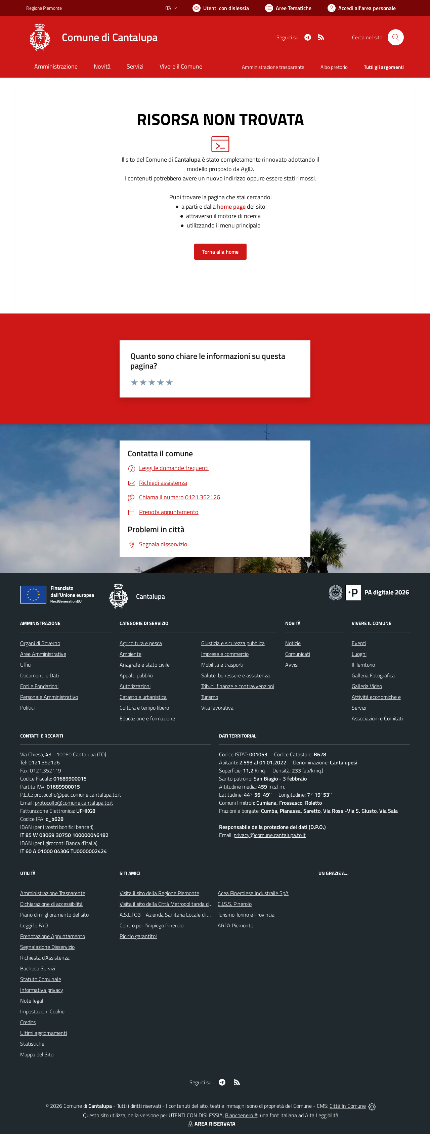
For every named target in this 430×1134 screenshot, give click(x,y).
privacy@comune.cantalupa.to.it (270, 835)
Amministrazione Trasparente (52, 893)
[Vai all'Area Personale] (361, 8)
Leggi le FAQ (34, 925)
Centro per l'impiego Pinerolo (151, 925)
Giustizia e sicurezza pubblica (233, 643)
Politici (27, 708)
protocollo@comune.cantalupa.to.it (74, 803)
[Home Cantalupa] (92, 37)
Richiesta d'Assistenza (45, 958)
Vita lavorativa (217, 708)
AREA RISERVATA (210, 1124)
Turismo (209, 697)
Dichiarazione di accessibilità (51, 904)
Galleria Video (367, 686)
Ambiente (130, 654)
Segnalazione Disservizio (47, 947)
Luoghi (359, 654)
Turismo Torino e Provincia (246, 915)
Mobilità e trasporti (222, 665)
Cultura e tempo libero (144, 708)
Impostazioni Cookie (42, 1011)
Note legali (32, 1001)
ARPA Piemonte (235, 925)
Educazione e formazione (147, 718)
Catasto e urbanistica (143, 697)
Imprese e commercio (225, 654)
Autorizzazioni (135, 686)
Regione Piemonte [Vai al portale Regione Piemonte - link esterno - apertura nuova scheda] (44, 7)
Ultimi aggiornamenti (43, 1033)
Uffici (25, 665)
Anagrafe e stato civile (145, 665)
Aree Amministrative (43, 654)
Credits (28, 1022)
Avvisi (291, 665)
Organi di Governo (40, 643)
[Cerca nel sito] (396, 37)
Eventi (359, 643)
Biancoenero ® (241, 1115)
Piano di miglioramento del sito (54, 915)
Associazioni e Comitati (377, 718)
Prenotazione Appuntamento (52, 936)
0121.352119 (45, 770)
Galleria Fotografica (373, 675)
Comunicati (297, 654)
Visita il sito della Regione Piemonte (159, 893)
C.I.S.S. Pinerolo (235, 904)
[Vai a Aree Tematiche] (288, 8)
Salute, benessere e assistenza (235, 675)
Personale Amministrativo (49, 697)
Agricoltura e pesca (141, 643)
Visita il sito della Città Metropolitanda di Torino (172, 904)
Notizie (293, 643)
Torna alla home (220, 252)
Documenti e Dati (39, 675)
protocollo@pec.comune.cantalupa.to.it (77, 795)
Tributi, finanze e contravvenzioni (237, 686)
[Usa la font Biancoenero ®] (220, 8)
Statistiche (32, 1044)
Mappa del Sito (36, 1054)
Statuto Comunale (40, 979)
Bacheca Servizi (37, 968)
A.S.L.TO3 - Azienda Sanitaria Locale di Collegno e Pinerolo (185, 915)
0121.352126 (44, 762)
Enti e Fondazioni (39, 686)
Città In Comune (348, 1106)
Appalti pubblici (136, 675)
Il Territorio (363, 665)
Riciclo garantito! (138, 936)
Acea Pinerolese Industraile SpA (253, 893)
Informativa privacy (41, 990)
